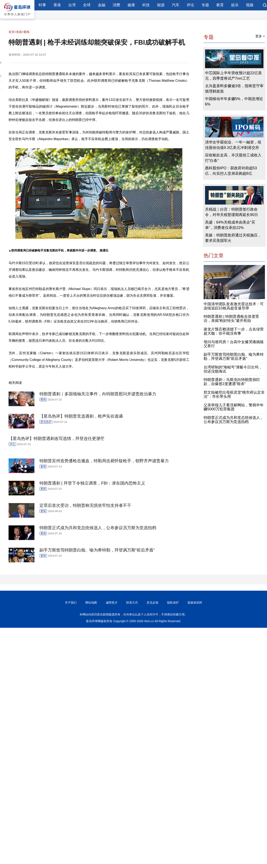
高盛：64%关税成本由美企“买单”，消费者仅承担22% (230, 225)
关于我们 (71, 602)
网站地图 (91, 602)
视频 (249, 5)
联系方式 (132, 602)
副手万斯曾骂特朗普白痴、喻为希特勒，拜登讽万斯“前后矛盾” (234, 356)
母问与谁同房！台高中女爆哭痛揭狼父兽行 (234, 344)
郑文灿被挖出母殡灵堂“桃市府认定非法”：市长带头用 (234, 394)
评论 (190, 5)
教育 (220, 5)
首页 (11, 32)
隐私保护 (173, 602)
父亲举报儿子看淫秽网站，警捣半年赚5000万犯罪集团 (234, 407)
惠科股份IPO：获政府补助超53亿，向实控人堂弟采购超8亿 (231, 171)
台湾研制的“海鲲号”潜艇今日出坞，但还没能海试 (233, 369)
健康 (131, 5)
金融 (101, 5)
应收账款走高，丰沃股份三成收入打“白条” (233, 158)
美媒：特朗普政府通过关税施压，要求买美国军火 (233, 238)
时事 (42, 5)
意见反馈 (152, 602)
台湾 (72, 5)
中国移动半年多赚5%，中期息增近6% (234, 101)
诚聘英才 (111, 602)
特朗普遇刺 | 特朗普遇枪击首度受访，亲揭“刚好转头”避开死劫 (231, 318)
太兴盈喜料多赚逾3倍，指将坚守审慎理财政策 (234, 88)
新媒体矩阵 (195, 602)
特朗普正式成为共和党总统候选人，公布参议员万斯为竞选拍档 (234, 420)
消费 (116, 5)
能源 (161, 5)
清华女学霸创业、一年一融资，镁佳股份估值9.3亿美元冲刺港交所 (233, 145)
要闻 (26, 32)
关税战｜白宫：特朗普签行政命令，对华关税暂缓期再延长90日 (231, 212)
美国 (19, 32)
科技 (146, 5)
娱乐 (235, 5)
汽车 (175, 5)
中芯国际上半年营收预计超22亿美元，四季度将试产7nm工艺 (233, 75)
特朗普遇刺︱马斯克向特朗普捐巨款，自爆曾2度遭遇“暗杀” (232, 382)
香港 (57, 5)
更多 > (260, 36)
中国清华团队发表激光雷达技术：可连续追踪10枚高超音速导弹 (234, 306)
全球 (87, 5)
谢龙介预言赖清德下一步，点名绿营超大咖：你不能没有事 (234, 331)
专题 (205, 5)
